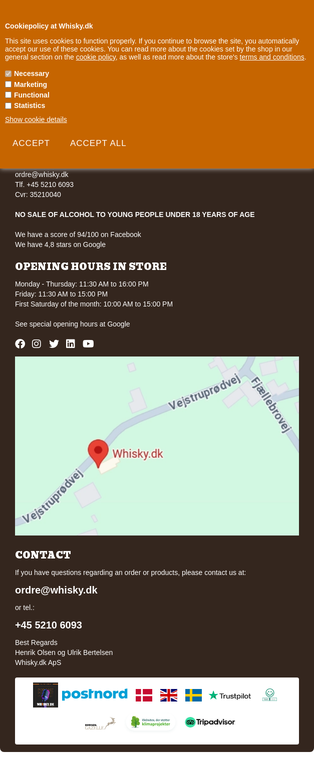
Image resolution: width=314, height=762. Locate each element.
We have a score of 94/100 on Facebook (78, 234)
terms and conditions (272, 57)
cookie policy (96, 57)
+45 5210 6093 (48, 625)
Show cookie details (36, 120)
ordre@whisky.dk (42, 174)
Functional (32, 95)
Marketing (30, 84)
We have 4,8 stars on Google (60, 244)
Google (118, 324)
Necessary (31, 74)
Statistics (29, 106)
